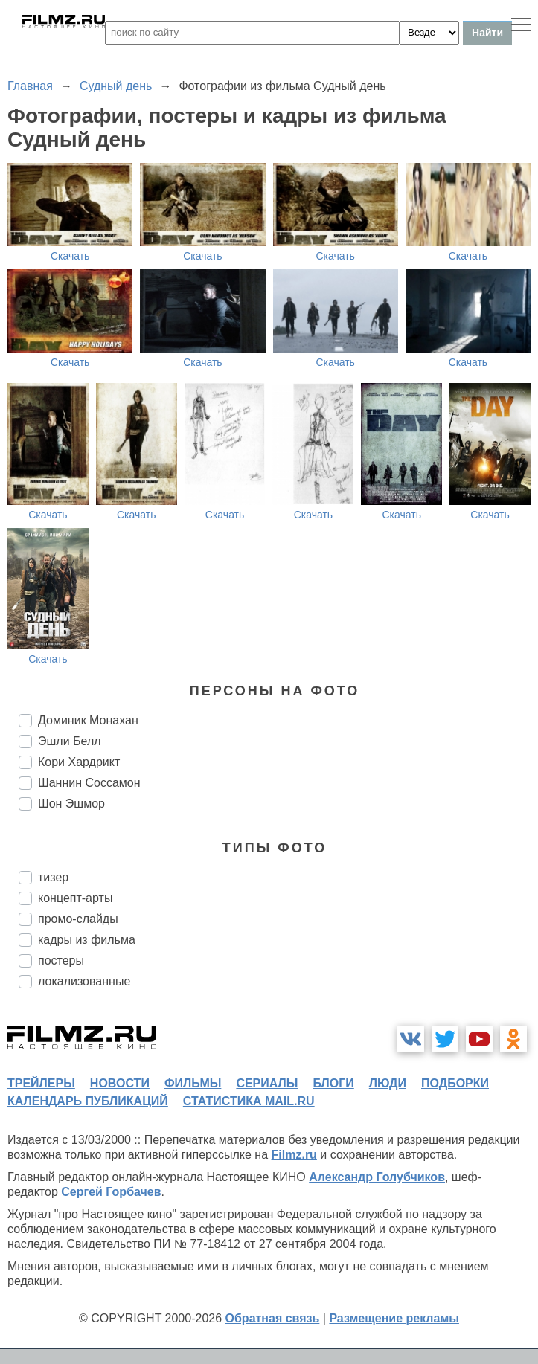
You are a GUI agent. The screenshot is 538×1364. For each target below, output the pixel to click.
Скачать (70, 256)
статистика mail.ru (249, 1101)
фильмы (192, 1083)
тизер (53, 877)
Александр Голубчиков (377, 1177)
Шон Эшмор (71, 803)
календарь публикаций (87, 1101)
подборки (455, 1083)
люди (387, 1083)
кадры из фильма (86, 939)
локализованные (84, 981)
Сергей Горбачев (111, 1192)
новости (120, 1083)
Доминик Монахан (88, 720)
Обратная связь (272, 1318)
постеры (61, 960)
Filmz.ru (294, 1154)
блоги (333, 1083)
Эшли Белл (69, 741)
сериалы (267, 1083)
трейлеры (41, 1083)
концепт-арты (75, 898)
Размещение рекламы (394, 1318)
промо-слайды (78, 919)
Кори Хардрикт (79, 762)
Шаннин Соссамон (89, 782)
